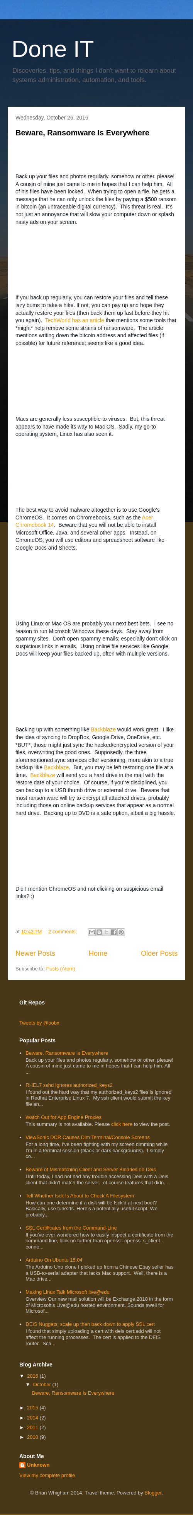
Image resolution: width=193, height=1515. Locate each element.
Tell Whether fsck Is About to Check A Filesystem (79, 1196)
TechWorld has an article (74, 320)
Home (98, 953)
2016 (33, 1376)
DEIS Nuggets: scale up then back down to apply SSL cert (90, 1324)
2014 (33, 1418)
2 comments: (63, 931)
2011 (33, 1427)
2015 (33, 1408)
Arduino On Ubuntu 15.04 (53, 1260)
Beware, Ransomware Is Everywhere (82, 132)
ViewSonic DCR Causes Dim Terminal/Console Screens (87, 1137)
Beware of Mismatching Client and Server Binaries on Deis (90, 1169)
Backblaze (103, 729)
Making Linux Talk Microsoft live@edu (67, 1292)
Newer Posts (35, 953)
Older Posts (159, 953)
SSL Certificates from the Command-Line (71, 1228)
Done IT (53, 49)
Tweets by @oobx (39, 1023)
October (42, 1384)
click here (122, 1124)
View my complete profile (47, 1475)
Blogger (152, 1493)
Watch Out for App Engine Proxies (63, 1117)
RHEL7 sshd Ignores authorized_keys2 (68, 1085)
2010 (33, 1437)
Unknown (38, 1465)
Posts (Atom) (60, 969)
